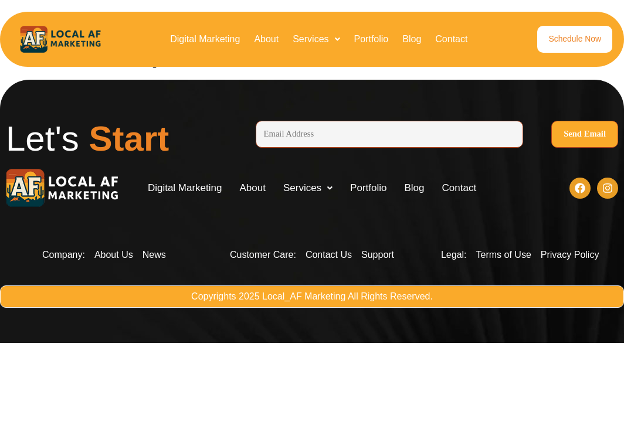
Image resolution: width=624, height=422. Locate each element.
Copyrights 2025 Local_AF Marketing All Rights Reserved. (312, 298)
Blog (411, 39)
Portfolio (371, 39)
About (266, 39)
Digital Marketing (205, 39)
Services (316, 39)
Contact (451, 39)
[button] (316, 39)
